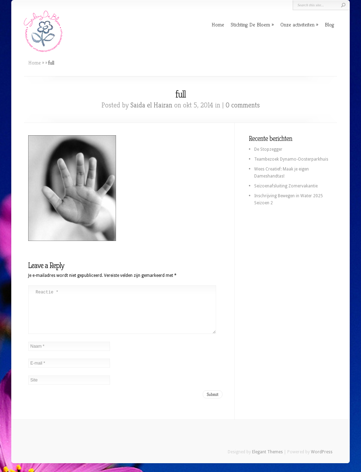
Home (218, 24)
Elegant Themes (267, 460)
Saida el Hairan (151, 105)
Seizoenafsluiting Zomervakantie (286, 186)
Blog (329, 24)
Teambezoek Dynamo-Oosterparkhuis (291, 159)
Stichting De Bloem (250, 24)
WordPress (321, 460)
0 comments (243, 105)
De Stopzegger (268, 149)
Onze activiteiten (297, 24)
